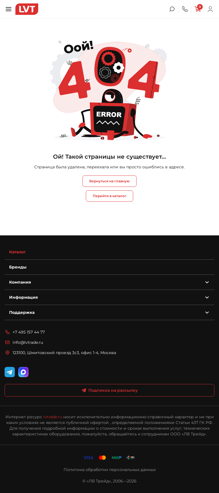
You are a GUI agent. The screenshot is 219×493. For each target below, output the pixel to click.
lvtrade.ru (52, 416)
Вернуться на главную (109, 181)
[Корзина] (198, 9)
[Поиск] (172, 9)
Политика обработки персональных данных (110, 469)
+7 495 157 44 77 (25, 332)
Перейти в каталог (109, 196)
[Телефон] (185, 9)
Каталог (17, 251)
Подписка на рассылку (110, 390)
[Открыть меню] (8, 9)
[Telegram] (10, 372)
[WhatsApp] (23, 372)
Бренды (18, 267)
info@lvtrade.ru (24, 342)
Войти (210, 9)
